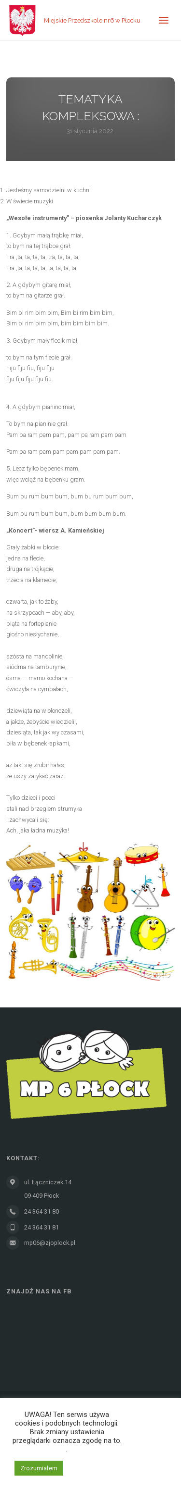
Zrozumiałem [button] (38, 1468)
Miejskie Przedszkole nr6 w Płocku (92, 20)
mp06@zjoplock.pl (49, 1242)
